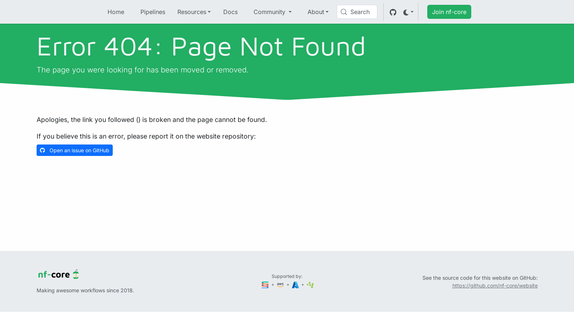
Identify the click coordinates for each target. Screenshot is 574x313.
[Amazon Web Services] (281, 284)
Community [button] (270, 12)
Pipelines (152, 12)
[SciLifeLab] (310, 284)
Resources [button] (191, 12)
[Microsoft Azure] (296, 284)
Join (449, 12)
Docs (230, 12)
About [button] (316, 12)
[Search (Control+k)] (357, 12)
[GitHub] (393, 12)
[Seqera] (266, 284)
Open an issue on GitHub (74, 150)
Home (116, 12)
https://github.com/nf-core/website (495, 285)
